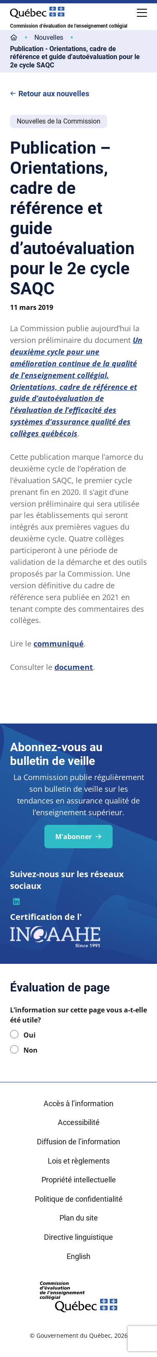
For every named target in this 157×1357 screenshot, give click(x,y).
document (73, 667)
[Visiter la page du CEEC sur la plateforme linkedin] (16, 901)
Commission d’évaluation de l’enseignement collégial (68, 26)
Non (30, 1050)
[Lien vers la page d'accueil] (14, 37)
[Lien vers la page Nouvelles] (48, 37)
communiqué (58, 644)
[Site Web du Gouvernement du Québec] (37, 12)
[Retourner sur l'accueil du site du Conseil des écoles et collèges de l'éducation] (78, 1296)
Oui (29, 1035)
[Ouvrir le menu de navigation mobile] (142, 12)
